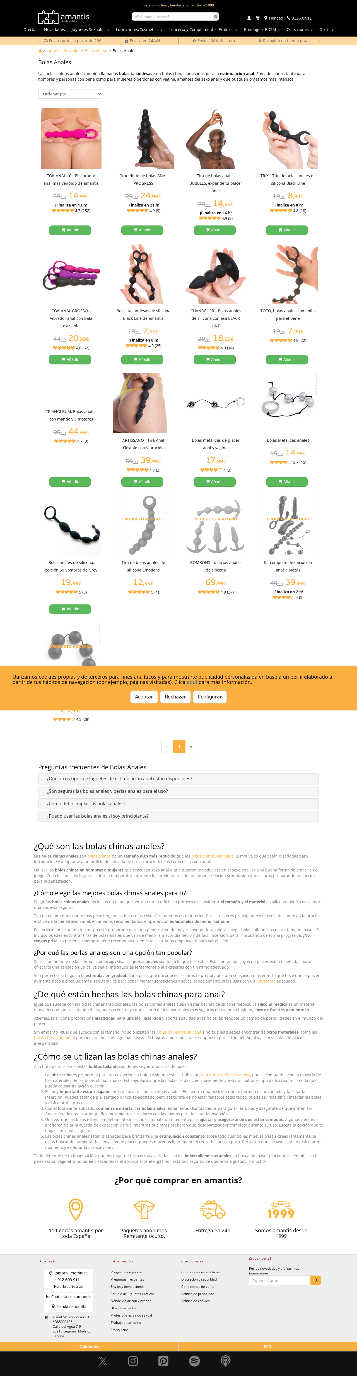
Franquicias (120, 1329)
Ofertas (30, 29)
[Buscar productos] (172, 16)
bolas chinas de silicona (179, 1032)
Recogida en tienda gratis (284, 40)
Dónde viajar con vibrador (131, 1300)
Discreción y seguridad (199, 1279)
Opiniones (89, 1346)
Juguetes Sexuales (63, 50)
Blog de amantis (123, 1308)
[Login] (249, 18)
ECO (268, 1346)
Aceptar (144, 697)
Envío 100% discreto (213, 40)
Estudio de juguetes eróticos (133, 1293)
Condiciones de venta (197, 1286)
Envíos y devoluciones (127, 1286)
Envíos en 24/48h (143, 40)
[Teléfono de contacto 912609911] (299, 18)
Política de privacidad (197, 1293)
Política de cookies (195, 1300)
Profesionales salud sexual (131, 1315)
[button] (119, 778)
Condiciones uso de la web (201, 1272)
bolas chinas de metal (54, 1037)
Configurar (210, 697)
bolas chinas (99, 856)
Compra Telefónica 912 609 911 (68, 1280)
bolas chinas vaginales (212, 856)
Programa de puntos (127, 1272)
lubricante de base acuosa (225, 1074)
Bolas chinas (96, 50)
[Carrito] (258, 18)
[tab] (178, 779)
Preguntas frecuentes (127, 1279)
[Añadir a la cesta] (70, 230)
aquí (192, 682)
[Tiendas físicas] (273, 18)
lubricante (266, 981)
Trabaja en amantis (126, 1322)
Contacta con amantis (68, 1297)
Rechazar (175, 697)
